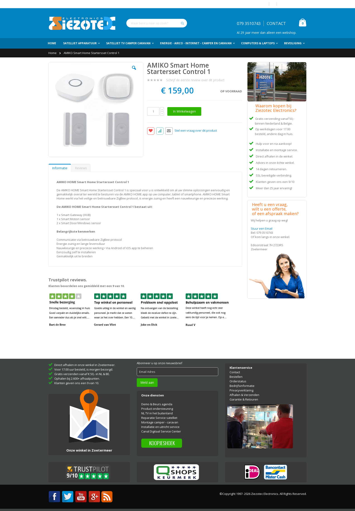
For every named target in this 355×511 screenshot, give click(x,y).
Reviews (81, 168)
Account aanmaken (293, 4)
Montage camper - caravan (159, 422)
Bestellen (236, 377)
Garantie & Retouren (244, 399)
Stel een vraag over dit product (196, 131)
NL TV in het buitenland (157, 413)
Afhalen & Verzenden (244, 395)
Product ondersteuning (157, 409)
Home (52, 53)
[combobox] (156, 23)
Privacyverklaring (241, 390)
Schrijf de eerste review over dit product (195, 80)
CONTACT (276, 23)
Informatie (59, 168)
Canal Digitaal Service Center (161, 431)
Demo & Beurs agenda (156, 404)
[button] (134, 71)
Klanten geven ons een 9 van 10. (76, 383)
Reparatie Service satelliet (159, 418)
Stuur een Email (261, 228)
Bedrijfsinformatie (242, 386)
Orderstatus (238, 381)
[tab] (59, 168)
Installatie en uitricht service (160, 427)
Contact (235, 372)
